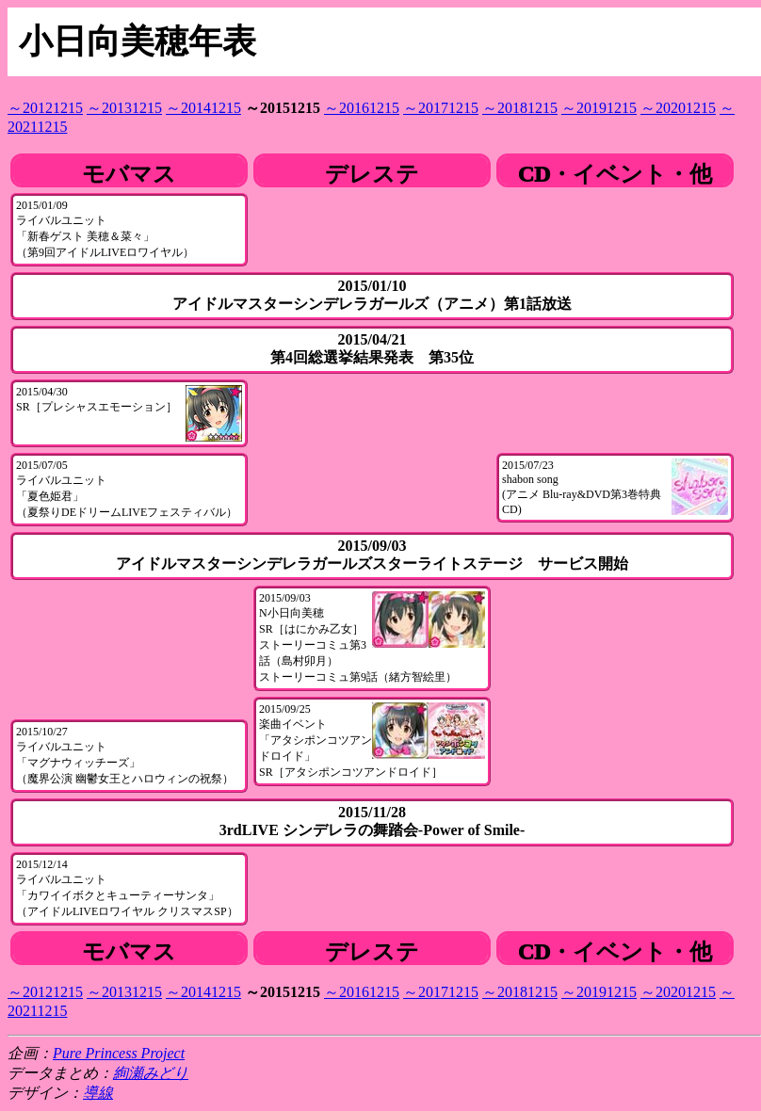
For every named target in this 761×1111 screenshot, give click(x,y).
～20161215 (361, 108)
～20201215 (678, 108)
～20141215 (203, 108)
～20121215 (45, 108)
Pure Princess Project (119, 1053)
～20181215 (520, 108)
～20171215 (440, 108)
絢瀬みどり (150, 1073)
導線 (98, 1093)
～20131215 (124, 108)
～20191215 (599, 108)
